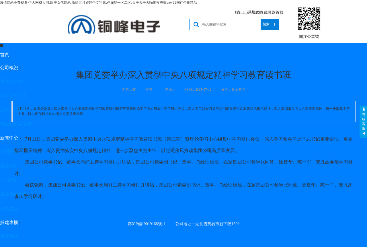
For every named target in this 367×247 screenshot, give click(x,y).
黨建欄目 (9, 236)
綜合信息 (9, 208)
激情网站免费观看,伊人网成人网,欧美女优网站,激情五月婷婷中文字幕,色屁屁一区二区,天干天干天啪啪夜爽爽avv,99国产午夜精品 (98, 3)
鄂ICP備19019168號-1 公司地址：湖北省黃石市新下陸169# (183, 224)
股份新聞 (9, 180)
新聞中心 (9, 137)
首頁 (4, 54)
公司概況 (9, 67)
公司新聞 (9, 151)
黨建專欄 (9, 222)
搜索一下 (269, 24)
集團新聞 (9, 165)
